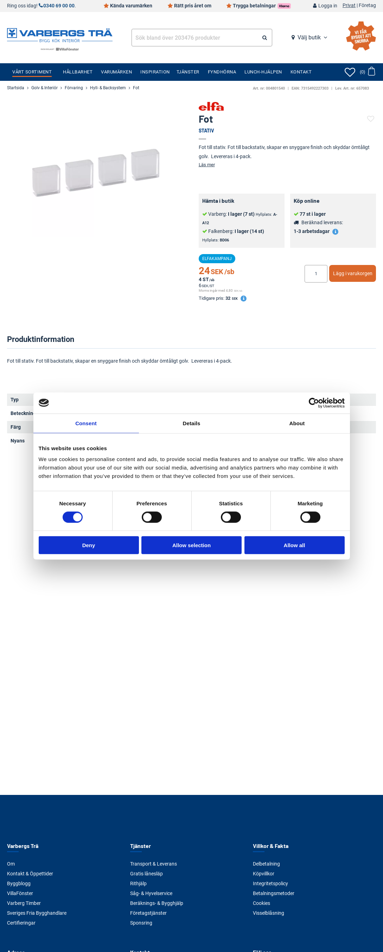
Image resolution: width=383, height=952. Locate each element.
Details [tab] (191, 423)
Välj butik (309, 37)
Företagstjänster (148, 913)
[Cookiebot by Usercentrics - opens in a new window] (314, 402)
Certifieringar (21, 923)
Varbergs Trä (22, 845)
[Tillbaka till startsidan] (60, 34)
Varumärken (116, 72)
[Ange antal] (316, 274)
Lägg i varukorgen (352, 273)
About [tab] (297, 423)
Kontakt (301, 72)
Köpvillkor (263, 873)
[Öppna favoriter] (350, 72)
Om (11, 864)
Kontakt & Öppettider (30, 873)
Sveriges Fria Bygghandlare (36, 913)
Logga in (327, 5)
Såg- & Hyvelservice (151, 893)
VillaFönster (20, 893)
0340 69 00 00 (59, 6)
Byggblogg (19, 883)
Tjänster (188, 72)
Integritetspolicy (270, 883)
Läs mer (207, 164)
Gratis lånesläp (146, 873)
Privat (349, 5)
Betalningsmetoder (273, 893)
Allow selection (191, 545)
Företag (367, 5)
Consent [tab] (86, 423)
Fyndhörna (222, 72)
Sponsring (141, 923)
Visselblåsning (268, 913)
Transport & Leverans (153, 864)
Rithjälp (138, 883)
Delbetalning (266, 864)
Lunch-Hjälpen (263, 72)
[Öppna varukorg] (367, 72)
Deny (88, 545)
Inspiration (155, 72)
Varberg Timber (24, 903)
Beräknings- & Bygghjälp (156, 903)
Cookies (261, 903)
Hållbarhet (77, 72)
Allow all (294, 545)
